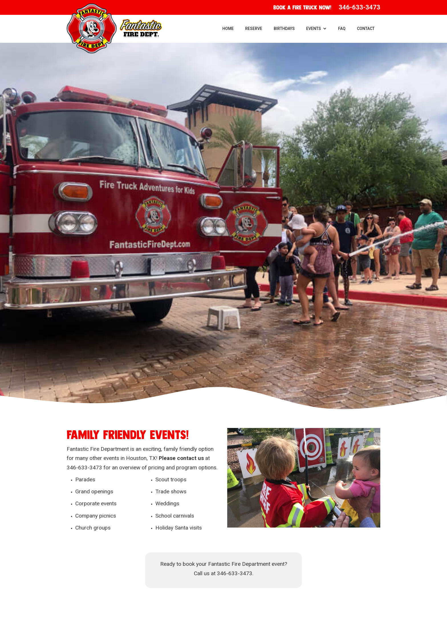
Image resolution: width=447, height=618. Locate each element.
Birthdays (284, 28)
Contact (366, 28)
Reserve (253, 28)
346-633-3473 (359, 7)
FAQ (342, 28)
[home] (114, 28)
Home (228, 28)
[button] (316, 28)
